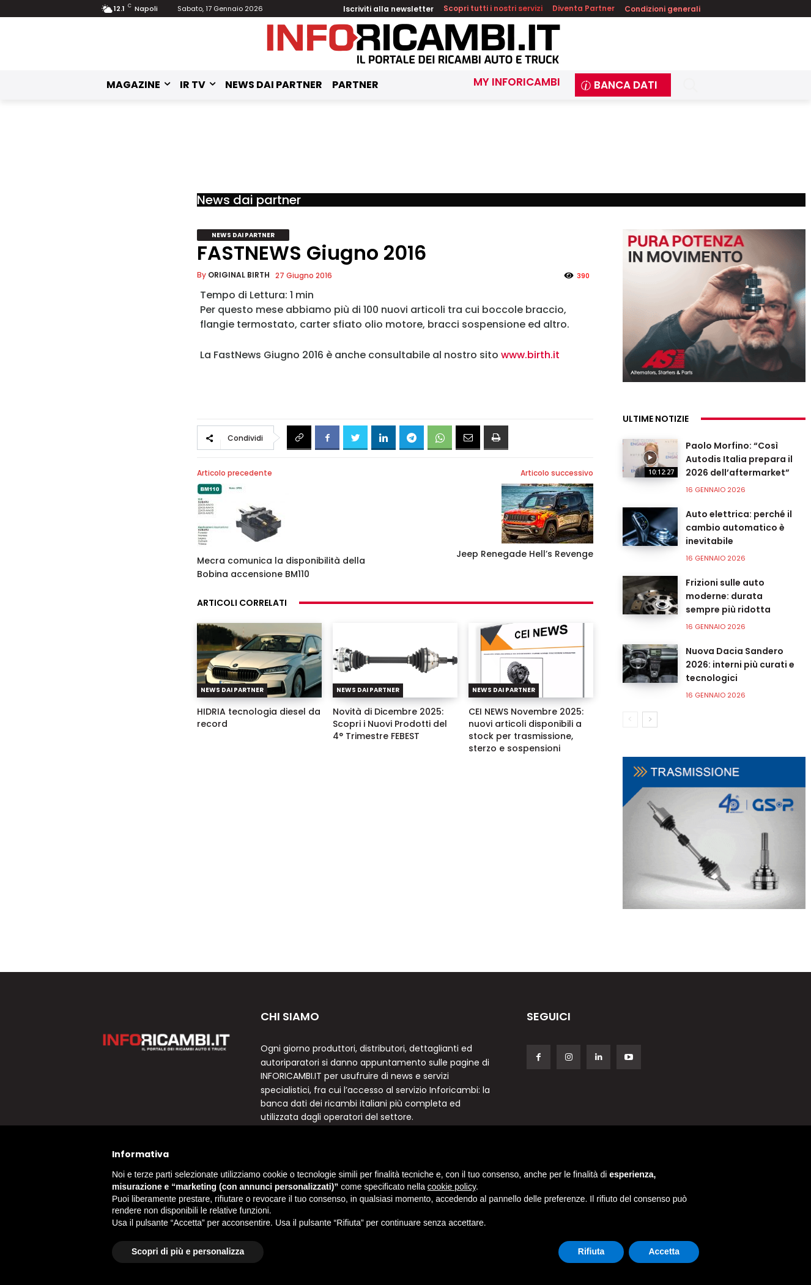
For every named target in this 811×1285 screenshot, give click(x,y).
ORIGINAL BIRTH (239, 275)
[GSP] (714, 833)
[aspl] (714, 305)
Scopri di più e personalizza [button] (187, 1251)
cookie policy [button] (452, 1186)
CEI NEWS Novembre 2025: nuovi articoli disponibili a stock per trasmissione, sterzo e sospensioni (525, 729)
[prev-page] (630, 719)
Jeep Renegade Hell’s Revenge (524, 554)
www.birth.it (530, 355)
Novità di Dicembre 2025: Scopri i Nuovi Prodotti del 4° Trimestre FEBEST (390, 723)
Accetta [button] (664, 1251)
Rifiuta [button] (591, 1251)
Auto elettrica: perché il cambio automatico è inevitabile (739, 527)
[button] (690, 85)
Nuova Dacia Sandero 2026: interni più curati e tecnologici (740, 664)
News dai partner (249, 199)
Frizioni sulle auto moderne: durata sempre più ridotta (728, 596)
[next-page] (649, 719)
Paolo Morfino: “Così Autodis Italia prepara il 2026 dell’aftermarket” (739, 459)
